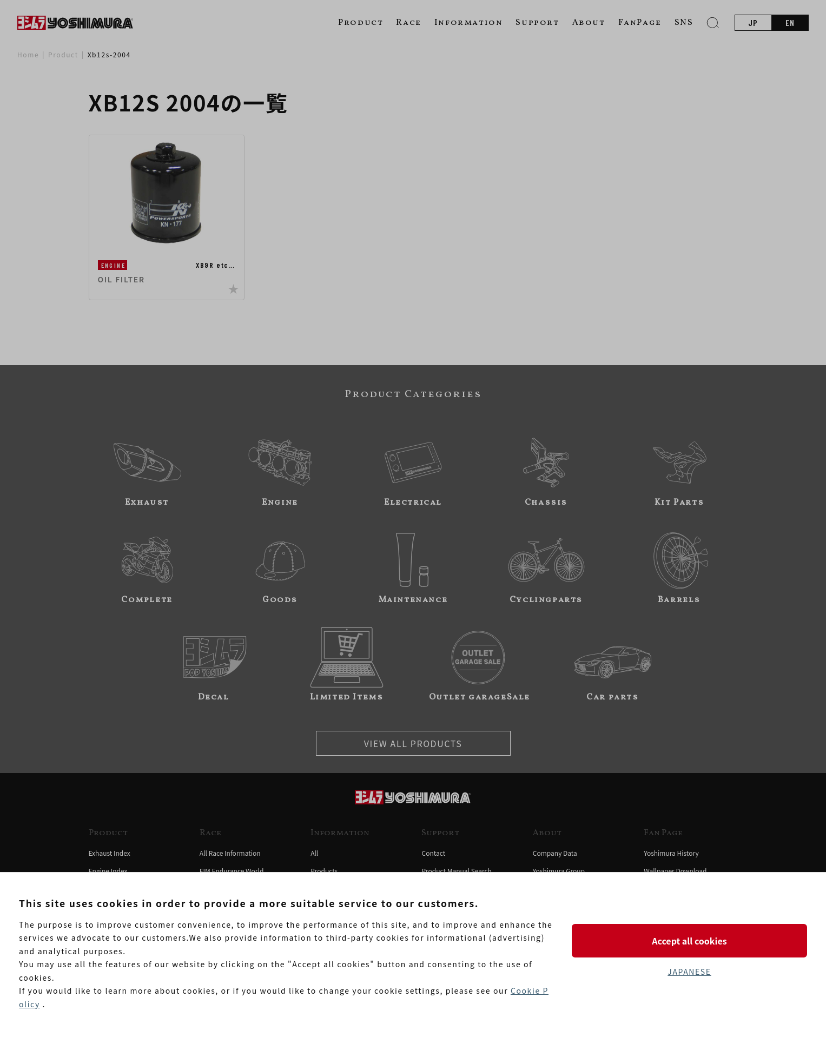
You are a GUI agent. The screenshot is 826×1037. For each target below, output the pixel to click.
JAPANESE (689, 971)
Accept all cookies (689, 940)
